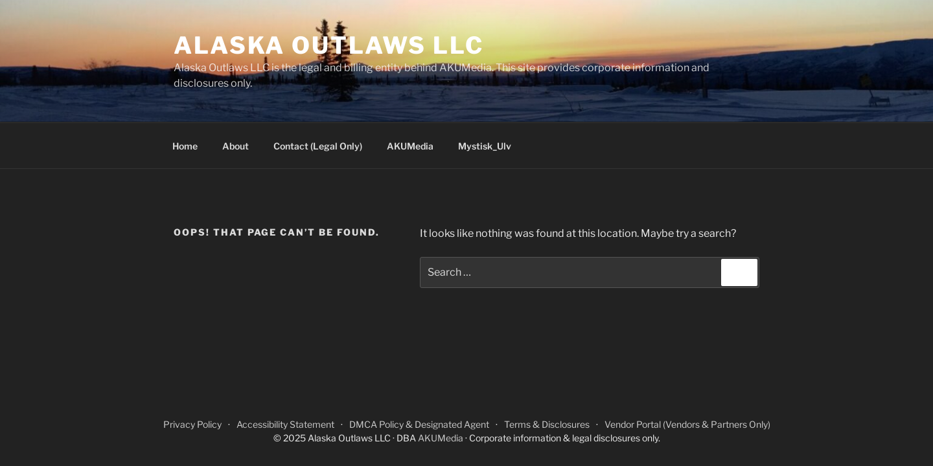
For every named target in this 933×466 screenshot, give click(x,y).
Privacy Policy (192, 424)
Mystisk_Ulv (484, 145)
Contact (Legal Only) (317, 145)
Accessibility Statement (285, 424)
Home (185, 145)
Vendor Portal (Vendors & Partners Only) (687, 424)
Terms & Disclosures (547, 424)
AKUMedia (410, 145)
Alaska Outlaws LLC (329, 45)
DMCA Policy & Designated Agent (419, 424)
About (235, 145)
